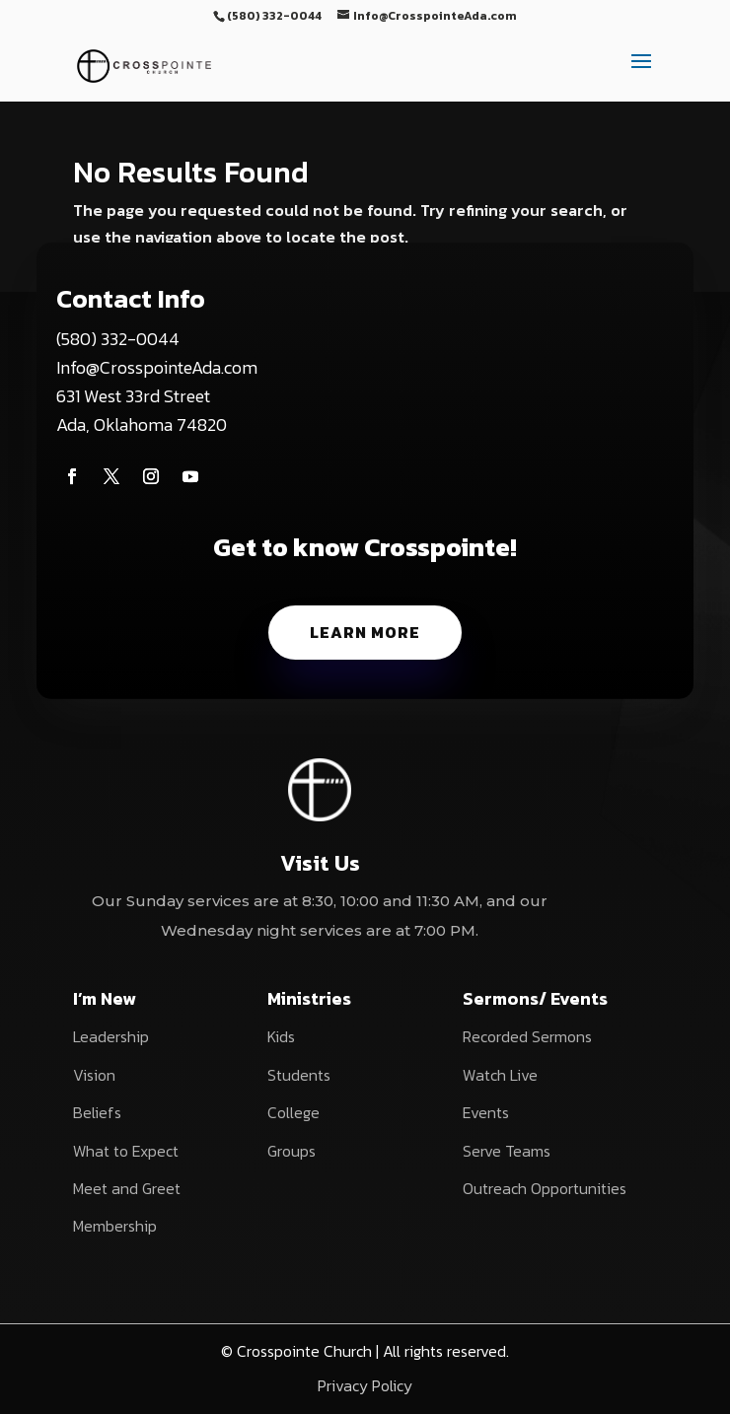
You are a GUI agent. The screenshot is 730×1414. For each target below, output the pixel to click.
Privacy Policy (365, 1385)
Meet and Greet (127, 1188)
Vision (94, 1075)
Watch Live (500, 1075)
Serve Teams (506, 1151)
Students (298, 1075)
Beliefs (97, 1112)
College (293, 1112)
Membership (115, 1225)
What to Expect (126, 1151)
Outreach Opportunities (544, 1188)
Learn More (365, 632)
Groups (291, 1151)
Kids (281, 1036)
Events (486, 1112)
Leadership (111, 1036)
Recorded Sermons (527, 1036)
